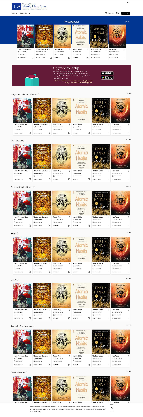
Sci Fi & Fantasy (19, 141)
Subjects (14, 13)
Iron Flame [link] (112, 49)
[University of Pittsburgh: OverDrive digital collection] (29, 6)
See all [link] (127, 22)
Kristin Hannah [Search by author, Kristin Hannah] (97, 51)
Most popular (71, 21)
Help (128, 2)
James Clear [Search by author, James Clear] (77, 51)
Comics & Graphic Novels (23, 187)
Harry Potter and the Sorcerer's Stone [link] (25, 49)
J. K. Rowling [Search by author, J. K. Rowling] (23, 51)
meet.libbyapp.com (85, 83)
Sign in (125, 13)
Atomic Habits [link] (77, 49)
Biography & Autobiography (24, 326)
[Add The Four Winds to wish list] (106, 58)
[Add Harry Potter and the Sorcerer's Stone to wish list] (32, 58)
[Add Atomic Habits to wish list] (87, 58)
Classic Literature (19, 372)
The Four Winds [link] (96, 49)
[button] (109, 14)
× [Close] (111, 408)
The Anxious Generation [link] (43, 49)
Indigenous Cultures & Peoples (25, 94)
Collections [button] (25, 13)
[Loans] (117, 14)
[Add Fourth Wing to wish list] (69, 58)
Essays (15, 280)
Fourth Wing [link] (59, 49)
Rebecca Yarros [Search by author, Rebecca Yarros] (60, 51)
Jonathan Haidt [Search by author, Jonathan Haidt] (42, 51)
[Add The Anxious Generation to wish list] (51, 58)
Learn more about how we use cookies (83, 409)
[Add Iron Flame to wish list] (124, 58)
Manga (15, 233)
